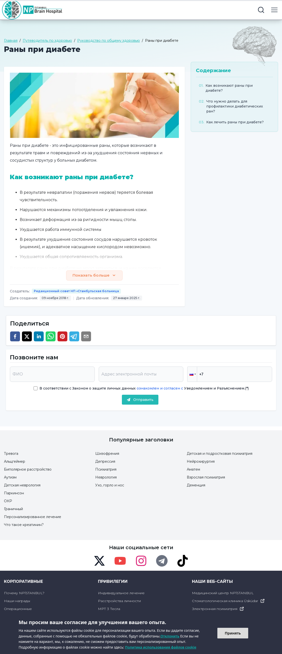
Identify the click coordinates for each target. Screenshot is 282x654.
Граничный (13, 509)
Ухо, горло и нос (109, 485)
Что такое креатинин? (24, 525)
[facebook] (15, 337)
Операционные (18, 609)
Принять (233, 633)
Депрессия (105, 461)
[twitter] (27, 337)
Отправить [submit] (140, 400)
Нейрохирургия (201, 461)
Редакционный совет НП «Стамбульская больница (76, 291)
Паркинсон (14, 493)
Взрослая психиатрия (206, 477)
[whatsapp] (51, 337)
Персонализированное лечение (32, 517)
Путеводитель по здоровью (47, 40)
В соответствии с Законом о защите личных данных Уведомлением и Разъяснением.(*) (144, 388)
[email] (86, 337)
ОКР (8, 501)
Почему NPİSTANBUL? (24, 593)
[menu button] (274, 10)
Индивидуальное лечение (121, 593)
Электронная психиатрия (218, 609)
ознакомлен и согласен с (159, 388)
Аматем (193, 469)
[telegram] (74, 337)
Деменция (196, 485)
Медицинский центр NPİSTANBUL (223, 593)
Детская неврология (22, 485)
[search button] (261, 10)
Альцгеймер (14, 461)
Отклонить (169, 636)
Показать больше (94, 275)
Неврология (106, 477)
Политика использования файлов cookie (160, 647)
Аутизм (10, 477)
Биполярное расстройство (28, 469)
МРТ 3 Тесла (109, 609)
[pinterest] (62, 337)
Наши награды (17, 601)
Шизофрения (107, 454)
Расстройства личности (119, 601)
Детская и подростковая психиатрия (219, 454)
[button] (192, 374)
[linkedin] (39, 337)
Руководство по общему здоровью (108, 40)
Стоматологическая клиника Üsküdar (228, 601)
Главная (11, 40)
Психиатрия (105, 469)
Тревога (11, 454)
